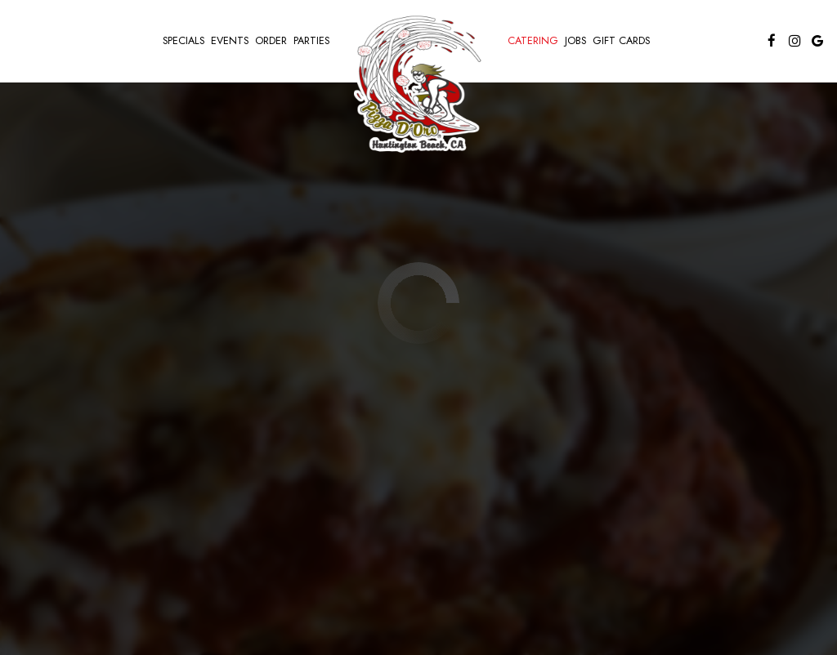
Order (271, 40)
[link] (418, 81)
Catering (533, 40)
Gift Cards (621, 40)
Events (229, 40)
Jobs (575, 40)
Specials (183, 40)
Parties (311, 40)
